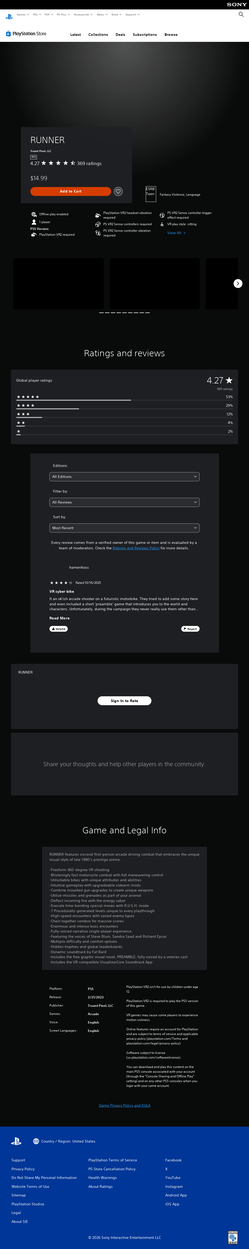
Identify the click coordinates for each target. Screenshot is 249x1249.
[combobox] (124, 471)
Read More (59, 613)
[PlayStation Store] (27, 28)
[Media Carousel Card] (58, 278)
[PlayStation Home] (9, 14)
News (100, 14)
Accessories (81, 14)
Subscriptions (145, 29)
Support (130, 14)
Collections (98, 29)
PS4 (47, 14)
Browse (171, 29)
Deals (120, 29)
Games (20, 14)
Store (114, 14)
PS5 (35, 14)
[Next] (238, 278)
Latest (75, 29)
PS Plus (62, 14)
